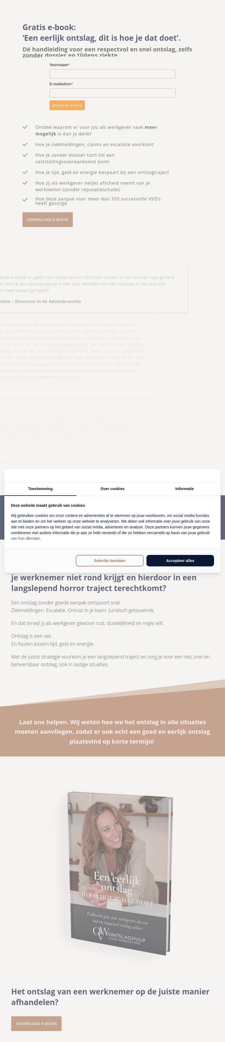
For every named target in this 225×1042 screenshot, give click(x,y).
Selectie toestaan (109, 560)
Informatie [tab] (184, 489)
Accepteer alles (180, 560)
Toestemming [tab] (40, 489)
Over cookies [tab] (112, 489)
